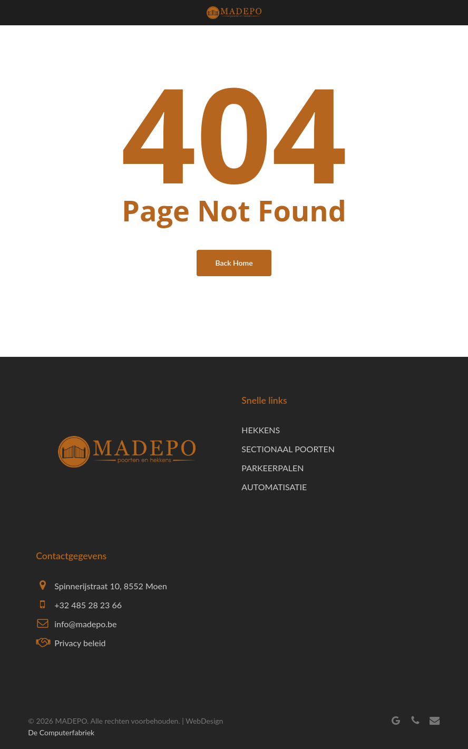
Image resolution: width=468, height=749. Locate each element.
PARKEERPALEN (272, 468)
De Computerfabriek (61, 732)
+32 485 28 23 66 (88, 605)
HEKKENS (260, 430)
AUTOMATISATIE (274, 487)
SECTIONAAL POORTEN (288, 449)
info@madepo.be (85, 624)
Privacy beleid (79, 643)
